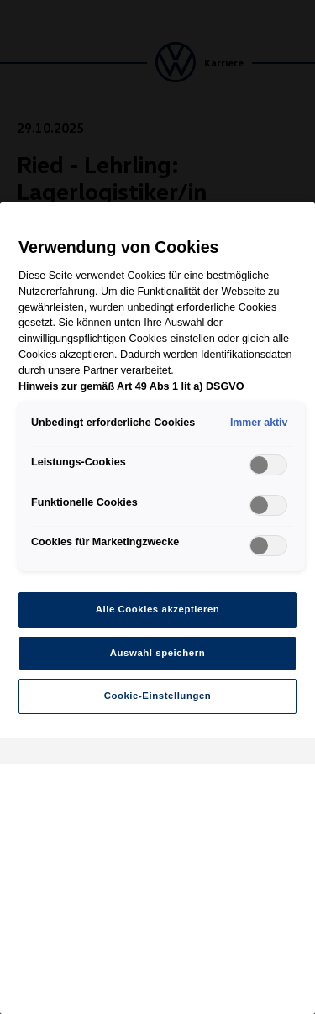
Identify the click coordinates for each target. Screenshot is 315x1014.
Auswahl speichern (157, 653)
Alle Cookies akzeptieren (158, 609)
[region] (157, 608)
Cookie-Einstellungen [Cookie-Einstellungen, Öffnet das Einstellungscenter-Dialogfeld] (158, 696)
